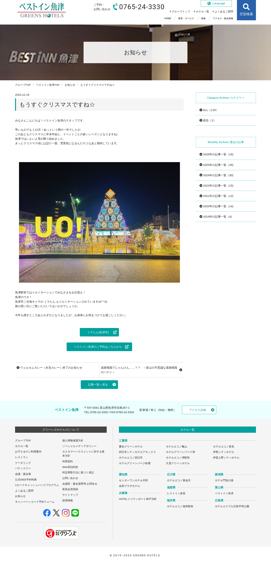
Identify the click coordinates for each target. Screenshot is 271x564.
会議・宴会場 (23, 474)
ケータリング (23, 463)
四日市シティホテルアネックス (137, 452)
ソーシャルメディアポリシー (79, 446)
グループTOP (23, 84)
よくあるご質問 (24, 490)
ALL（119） (208, 110)
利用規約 (67, 461)
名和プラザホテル (129, 486)
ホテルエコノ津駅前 (178, 457)
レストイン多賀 (176, 493)
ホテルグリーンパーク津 (180, 452)
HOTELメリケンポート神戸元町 (137, 499)
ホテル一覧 (21, 446)
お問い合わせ (70, 478)
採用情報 (67, 500)
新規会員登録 (70, 489)
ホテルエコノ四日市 (131, 457)
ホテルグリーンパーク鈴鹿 (135, 463)
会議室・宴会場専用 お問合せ (79, 483)
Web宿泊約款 (70, 467)
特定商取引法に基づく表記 (78, 472)
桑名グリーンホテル (131, 446)
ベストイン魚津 (224, 493)
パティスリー (23, 468)
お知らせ (70, 84)
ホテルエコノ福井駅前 (180, 506)
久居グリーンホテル (178, 463)
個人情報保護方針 (72, 440)
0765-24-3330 (99, 412)
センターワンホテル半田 (133, 480)
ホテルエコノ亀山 (176, 446)
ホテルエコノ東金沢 (179, 480)
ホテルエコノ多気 (223, 446)
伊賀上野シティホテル (226, 457)
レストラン (21, 457)
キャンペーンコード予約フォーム (35, 501)
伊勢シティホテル (223, 452)
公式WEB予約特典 (26, 479)
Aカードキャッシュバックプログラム (37, 485)
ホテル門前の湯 (224, 480)
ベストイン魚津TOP (48, 84)
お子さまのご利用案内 (28, 451)
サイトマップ (70, 494)
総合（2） (207, 120)
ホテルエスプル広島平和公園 (232, 506)
